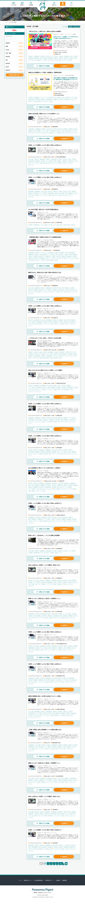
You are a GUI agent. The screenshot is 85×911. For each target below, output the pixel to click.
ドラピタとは (13, 4)
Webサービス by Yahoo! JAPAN (42, 905)
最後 (66, 874)
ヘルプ (20, 891)
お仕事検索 (31, 4)
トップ (6, 22)
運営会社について (28, 891)
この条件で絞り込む (14, 75)
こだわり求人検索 (12, 22)
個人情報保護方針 (39, 891)
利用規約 (58, 891)
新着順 (70, 26)
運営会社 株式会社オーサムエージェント (42, 903)
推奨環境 (64, 891)
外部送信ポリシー (49, 891)
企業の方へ (22, 4)
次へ (61, 874)
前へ (41, 874)
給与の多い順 (76, 26)
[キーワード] (15, 39)
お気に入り (54, 4)
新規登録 (62, 4)
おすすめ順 (64, 26)
